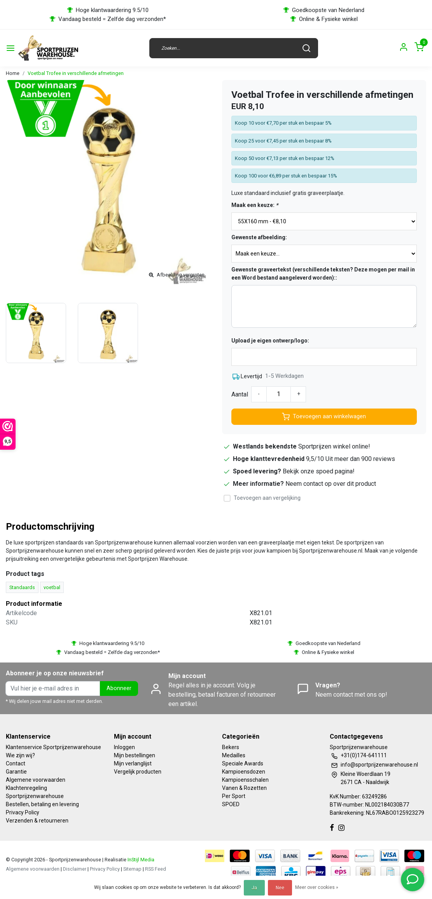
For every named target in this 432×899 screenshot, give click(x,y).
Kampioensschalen (245, 780)
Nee (280, 887)
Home (12, 73)
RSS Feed (155, 869)
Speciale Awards (242, 763)
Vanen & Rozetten (244, 788)
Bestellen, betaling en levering (42, 804)
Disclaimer (74, 869)
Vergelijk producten (137, 772)
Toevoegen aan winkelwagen (324, 416)
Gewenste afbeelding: (259, 237)
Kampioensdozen (243, 772)
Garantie (16, 772)
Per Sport (233, 796)
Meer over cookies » (316, 887)
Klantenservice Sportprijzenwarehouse (53, 747)
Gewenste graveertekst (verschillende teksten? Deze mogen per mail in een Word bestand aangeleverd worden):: (323, 273)
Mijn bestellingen (134, 755)
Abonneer (119, 688)
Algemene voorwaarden (35, 780)
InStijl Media (140, 859)
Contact (15, 763)
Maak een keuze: (254, 205)
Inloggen (124, 747)
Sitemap (132, 869)
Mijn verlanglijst (133, 763)
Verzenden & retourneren (37, 820)
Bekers (230, 747)
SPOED (231, 804)
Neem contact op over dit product (330, 483)
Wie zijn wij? (20, 755)
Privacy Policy (22, 812)
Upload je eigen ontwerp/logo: (270, 340)
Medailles (233, 755)
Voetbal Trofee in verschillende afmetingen (76, 73)
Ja (254, 887)
